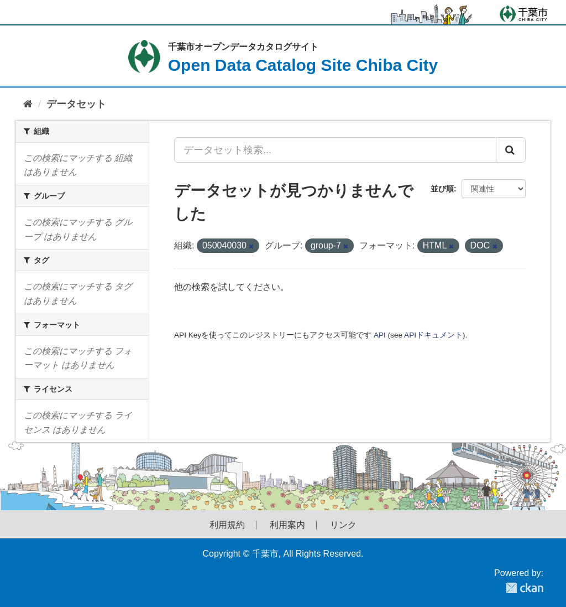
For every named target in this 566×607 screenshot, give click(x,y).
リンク (343, 525)
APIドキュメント (433, 335)
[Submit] (511, 150)
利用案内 (287, 525)
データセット (76, 104)
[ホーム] (28, 104)
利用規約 (227, 525)
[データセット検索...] (335, 150)
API (380, 335)
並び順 (442, 188)
